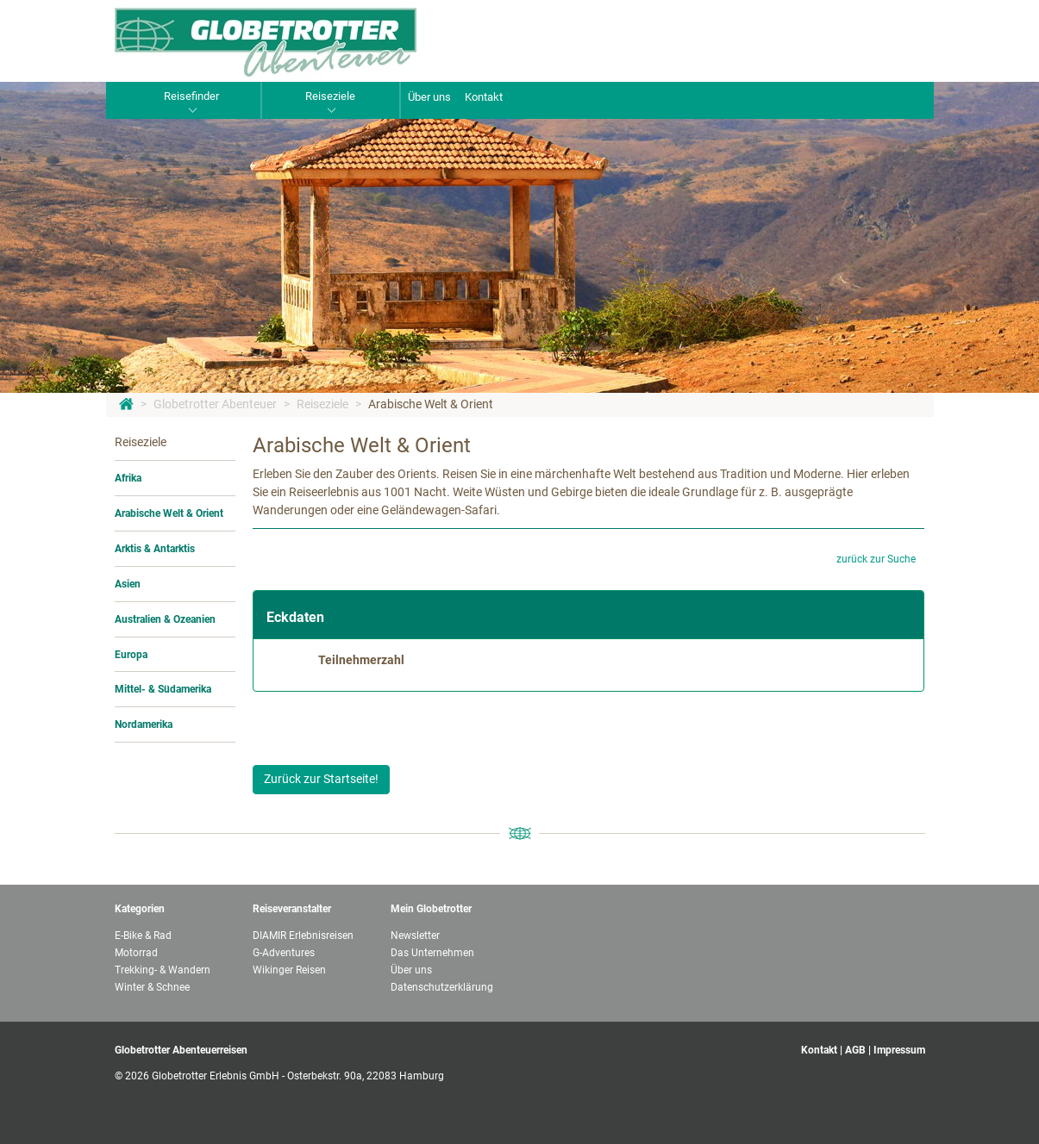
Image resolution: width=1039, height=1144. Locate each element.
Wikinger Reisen (289, 970)
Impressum (899, 1050)
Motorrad (136, 953)
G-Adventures (284, 953)
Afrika (128, 478)
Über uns (429, 96)
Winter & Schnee (152, 987)
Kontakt (484, 96)
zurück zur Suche (876, 559)
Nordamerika (143, 724)
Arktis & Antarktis (155, 549)
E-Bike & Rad (143, 936)
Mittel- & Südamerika (163, 689)
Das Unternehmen (432, 953)
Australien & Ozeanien (165, 619)
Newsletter (415, 936)
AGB (855, 1050)
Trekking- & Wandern (162, 970)
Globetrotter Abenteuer (215, 404)
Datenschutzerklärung (442, 987)
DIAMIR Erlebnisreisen (303, 936)
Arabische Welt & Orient (430, 404)
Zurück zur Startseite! (321, 779)
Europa (131, 655)
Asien (128, 584)
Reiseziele (322, 404)
